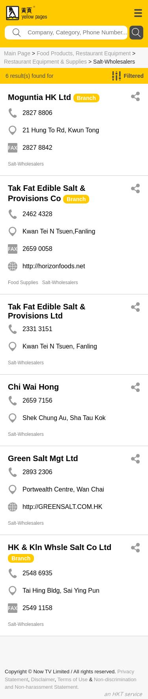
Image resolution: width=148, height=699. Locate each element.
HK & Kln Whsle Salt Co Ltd (59, 547)
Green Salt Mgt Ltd (43, 458)
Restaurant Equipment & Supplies (45, 61)
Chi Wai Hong (33, 386)
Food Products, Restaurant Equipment (84, 53)
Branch (86, 98)
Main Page (17, 53)
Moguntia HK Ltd (39, 97)
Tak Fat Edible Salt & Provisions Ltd (46, 311)
